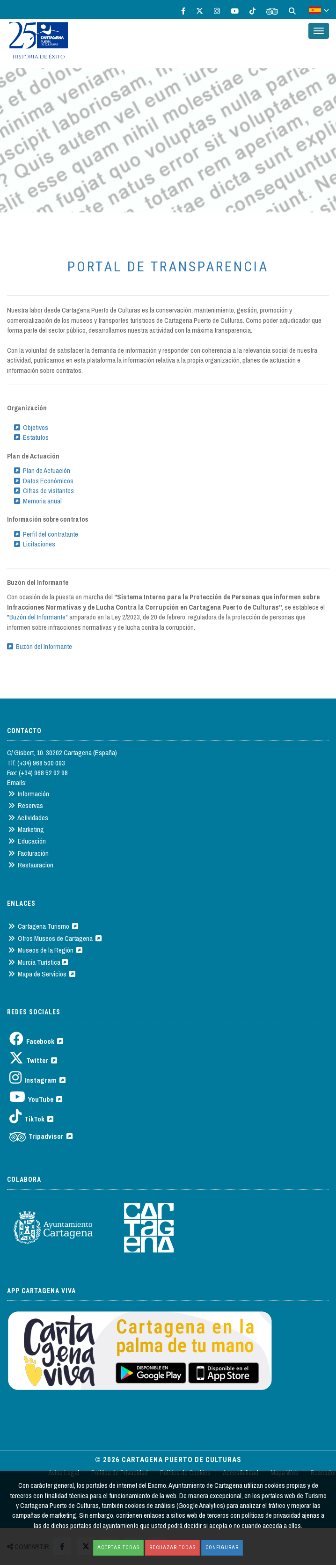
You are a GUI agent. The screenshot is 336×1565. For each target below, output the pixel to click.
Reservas (25, 805)
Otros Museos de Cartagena (55, 938)
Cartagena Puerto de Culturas (181, 1460)
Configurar (222, 1547)
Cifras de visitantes (44, 490)
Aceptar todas (118, 1547)
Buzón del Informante (37, 617)
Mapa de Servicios (41, 974)
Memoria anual (38, 501)
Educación (27, 841)
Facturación (28, 853)
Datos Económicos (43, 481)
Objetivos (31, 427)
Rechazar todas (172, 1547)
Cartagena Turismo (43, 926)
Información (28, 794)
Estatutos (31, 437)
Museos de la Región (45, 950)
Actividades (28, 818)
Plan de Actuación (42, 470)
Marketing (26, 829)
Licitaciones (34, 544)
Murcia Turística (38, 962)
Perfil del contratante (46, 534)
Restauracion (30, 865)
